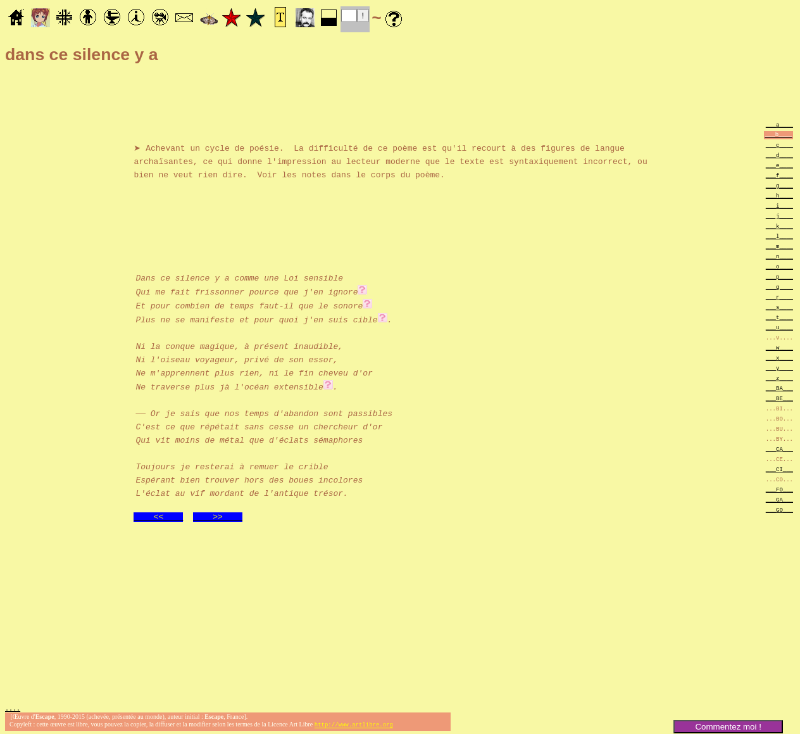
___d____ (779, 155)
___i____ (779, 205)
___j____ (779, 216)
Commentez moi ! (728, 726)
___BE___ (779, 398)
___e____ (779, 165)
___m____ (779, 246)
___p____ (779, 276)
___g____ (779, 185)
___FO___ (779, 489)
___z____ (779, 378)
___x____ (779, 357)
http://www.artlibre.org (354, 723)
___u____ (779, 327)
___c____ (779, 145)
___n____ (779, 256)
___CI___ (779, 469)
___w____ (779, 347)
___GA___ (779, 499)
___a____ (779, 124)
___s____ (779, 307)
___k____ (779, 226)
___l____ (779, 236)
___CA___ (779, 449)
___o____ (779, 266)
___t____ (779, 317)
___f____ (779, 175)
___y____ (779, 368)
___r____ (779, 297)
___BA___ (779, 388)
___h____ (779, 195)
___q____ (779, 286)
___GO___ (779, 509)
